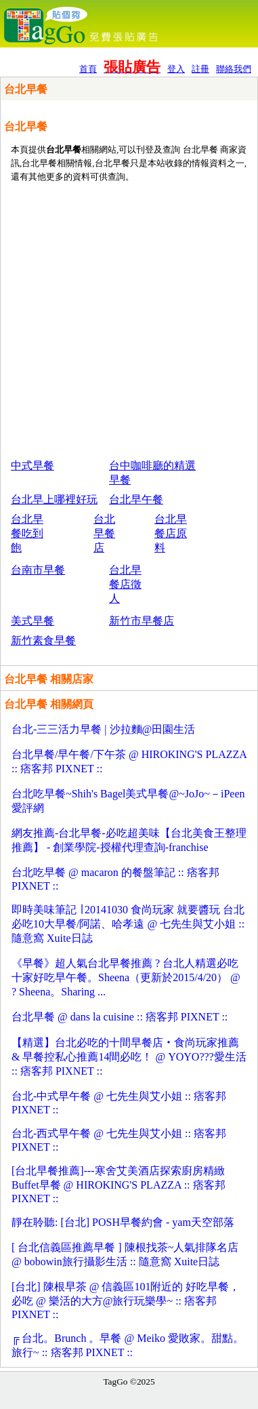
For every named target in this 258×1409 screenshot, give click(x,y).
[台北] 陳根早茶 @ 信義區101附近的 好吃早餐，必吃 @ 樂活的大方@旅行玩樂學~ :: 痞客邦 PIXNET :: (126, 1300)
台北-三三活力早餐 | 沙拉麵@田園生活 (103, 729)
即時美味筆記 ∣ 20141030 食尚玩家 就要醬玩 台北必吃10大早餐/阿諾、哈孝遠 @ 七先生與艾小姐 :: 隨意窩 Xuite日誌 (128, 924)
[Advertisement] (127, 320)
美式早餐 (32, 621)
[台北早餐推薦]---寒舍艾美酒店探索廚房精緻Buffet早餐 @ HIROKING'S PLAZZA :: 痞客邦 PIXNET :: (118, 1184)
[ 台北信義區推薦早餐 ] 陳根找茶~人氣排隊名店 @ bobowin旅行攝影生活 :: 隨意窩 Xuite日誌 (125, 1254)
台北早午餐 (136, 499)
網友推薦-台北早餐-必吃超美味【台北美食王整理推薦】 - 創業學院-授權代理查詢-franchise (129, 840)
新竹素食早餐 (43, 640)
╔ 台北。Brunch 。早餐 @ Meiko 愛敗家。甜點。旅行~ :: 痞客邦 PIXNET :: (128, 1345)
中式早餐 (32, 465)
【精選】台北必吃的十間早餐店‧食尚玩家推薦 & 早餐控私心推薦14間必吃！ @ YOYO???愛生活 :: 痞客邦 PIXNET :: (129, 1057)
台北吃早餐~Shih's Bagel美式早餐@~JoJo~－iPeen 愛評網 (128, 801)
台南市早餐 (38, 570)
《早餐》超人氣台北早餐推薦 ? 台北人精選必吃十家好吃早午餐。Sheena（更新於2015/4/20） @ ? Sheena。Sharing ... (126, 977)
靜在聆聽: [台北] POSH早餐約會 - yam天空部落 (123, 1222)
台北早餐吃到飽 (27, 533)
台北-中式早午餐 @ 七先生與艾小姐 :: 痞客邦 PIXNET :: (119, 1102)
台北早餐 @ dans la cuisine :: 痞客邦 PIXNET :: (120, 1017)
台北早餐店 (104, 533)
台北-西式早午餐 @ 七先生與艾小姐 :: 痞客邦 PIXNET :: (119, 1140)
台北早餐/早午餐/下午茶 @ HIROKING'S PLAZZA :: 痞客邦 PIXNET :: (129, 761)
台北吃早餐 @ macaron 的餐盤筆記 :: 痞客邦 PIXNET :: (115, 879)
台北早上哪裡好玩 (54, 499)
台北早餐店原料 (170, 533)
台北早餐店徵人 (125, 584)
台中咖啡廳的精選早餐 (152, 472)
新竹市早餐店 (141, 621)
